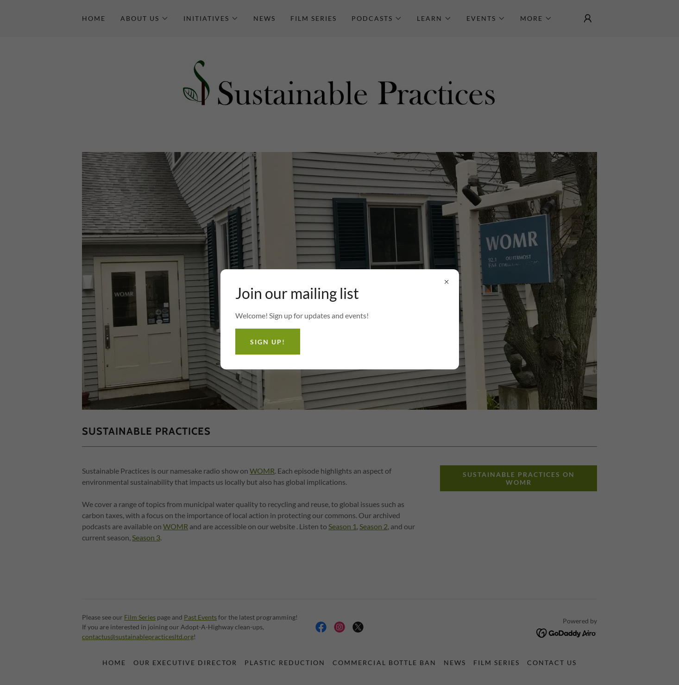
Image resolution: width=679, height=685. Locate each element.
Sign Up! (267, 342)
